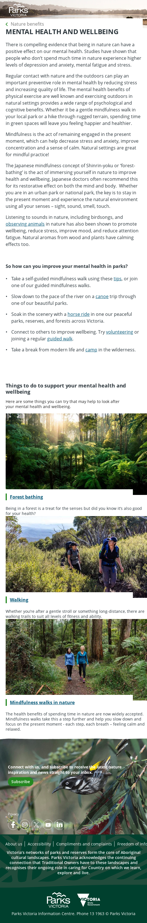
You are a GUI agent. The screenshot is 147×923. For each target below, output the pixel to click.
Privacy (13, 814)
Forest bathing (26, 497)
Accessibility (39, 844)
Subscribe (20, 781)
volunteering (119, 332)
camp (91, 350)
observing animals (25, 224)
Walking (19, 600)
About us (13, 844)
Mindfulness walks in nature (42, 702)
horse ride (79, 314)
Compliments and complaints (84, 844)
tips (118, 279)
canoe (102, 296)
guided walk (59, 339)
